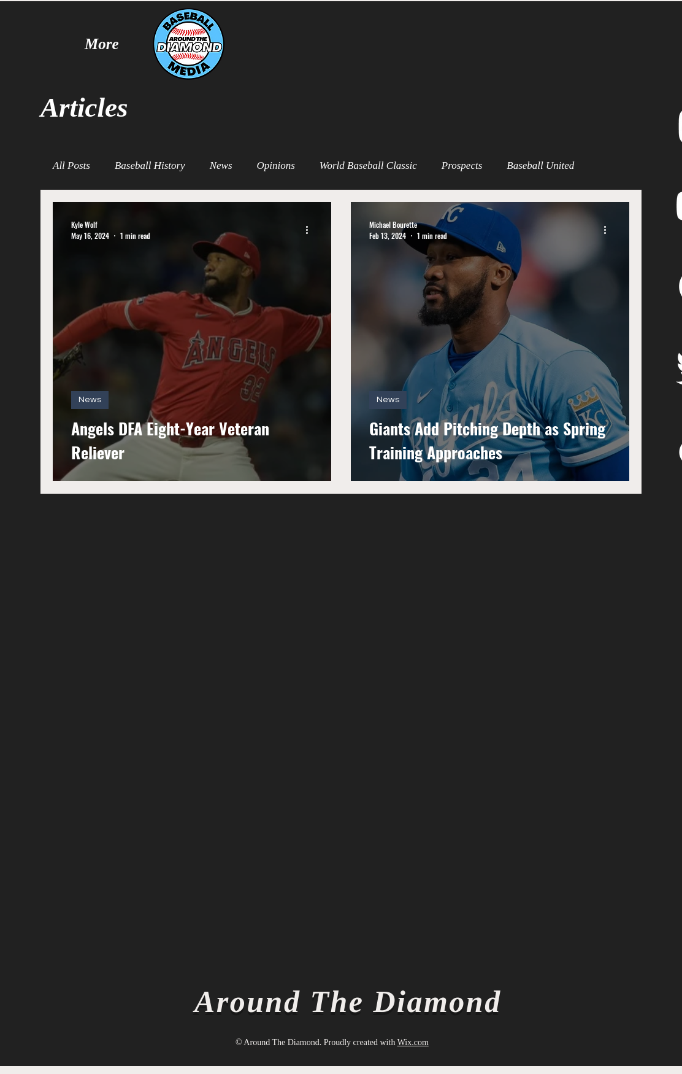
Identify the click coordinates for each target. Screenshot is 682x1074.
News (221, 165)
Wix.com (413, 1042)
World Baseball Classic (368, 165)
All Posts (71, 165)
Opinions (276, 165)
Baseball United (540, 165)
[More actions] (311, 229)
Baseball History (150, 165)
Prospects (462, 165)
